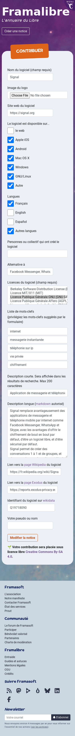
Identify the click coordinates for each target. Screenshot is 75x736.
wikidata (49, 500)
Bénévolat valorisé (16, 634)
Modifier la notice (22, 538)
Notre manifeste (15, 598)
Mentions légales (15, 665)
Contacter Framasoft (18, 602)
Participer (11, 629)
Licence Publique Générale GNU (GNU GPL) (37, 297)
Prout (8, 610)
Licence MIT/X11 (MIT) (37, 293)
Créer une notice (15, 31)
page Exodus (33, 482)
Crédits (9, 673)
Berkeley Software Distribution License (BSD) (37, 289)
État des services (15, 606)
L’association (13, 594)
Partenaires (12, 638)
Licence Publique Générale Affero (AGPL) (37, 301)
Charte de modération (18, 642)
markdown (43, 404)
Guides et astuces (16, 661)
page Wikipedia (35, 465)
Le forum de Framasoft (19, 625)
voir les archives (39, 727)
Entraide (10, 657)
